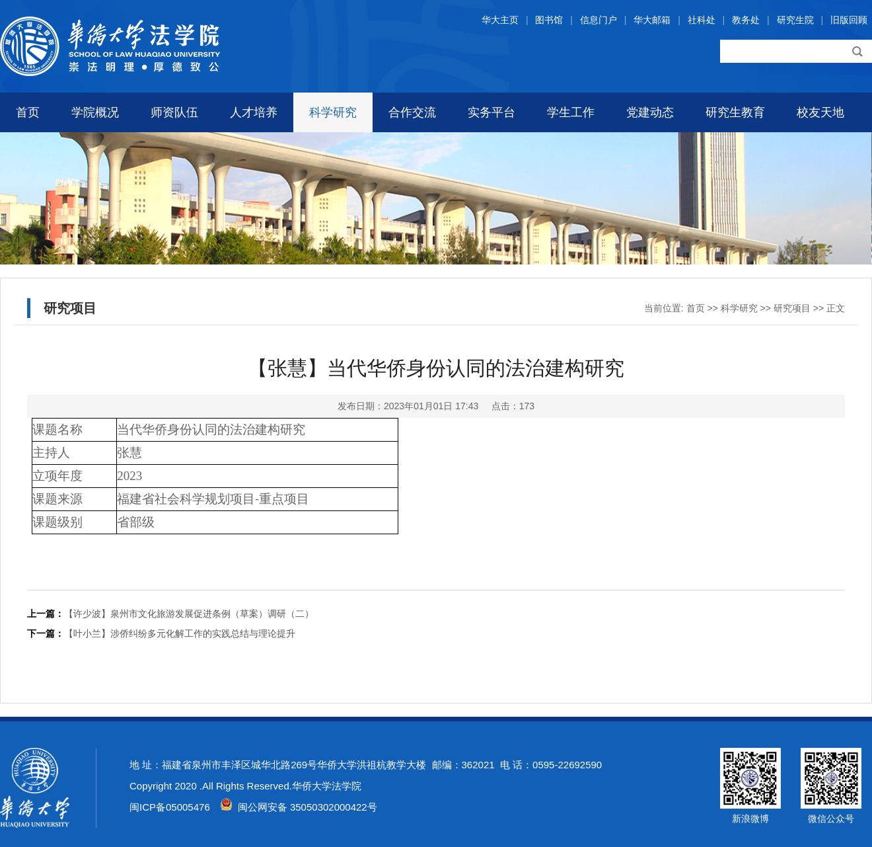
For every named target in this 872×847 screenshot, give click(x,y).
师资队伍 (174, 112)
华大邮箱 (652, 20)
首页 (28, 112)
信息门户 (598, 20)
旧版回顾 (848, 20)
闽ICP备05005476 (169, 807)
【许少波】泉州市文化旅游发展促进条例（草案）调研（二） (189, 613)
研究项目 (792, 308)
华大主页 (500, 20)
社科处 (701, 20)
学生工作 (571, 112)
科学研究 (333, 112)
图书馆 (549, 20)
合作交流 (412, 112)
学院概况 (95, 112)
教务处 (746, 20)
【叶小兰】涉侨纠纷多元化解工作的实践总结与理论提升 (179, 633)
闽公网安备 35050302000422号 (299, 807)
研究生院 (795, 20)
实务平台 (491, 112)
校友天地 (820, 112)
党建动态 (650, 112)
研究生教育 (735, 112)
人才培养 (253, 112)
